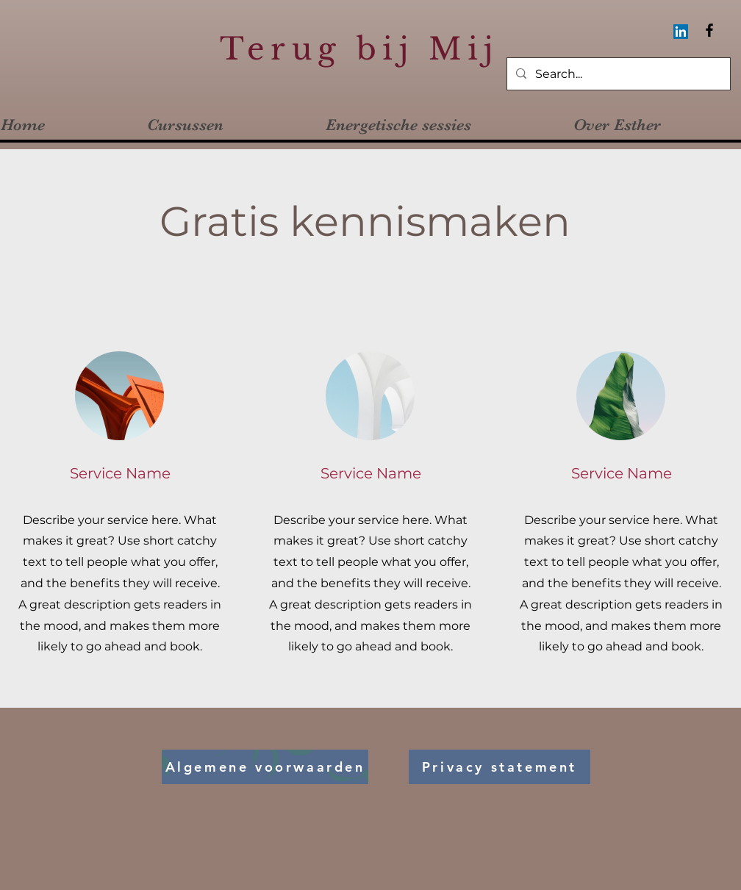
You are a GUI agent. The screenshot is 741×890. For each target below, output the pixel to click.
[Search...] (617, 74)
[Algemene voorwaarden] (265, 767)
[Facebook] (709, 30)
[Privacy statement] (499, 767)
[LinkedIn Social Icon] (680, 31)
